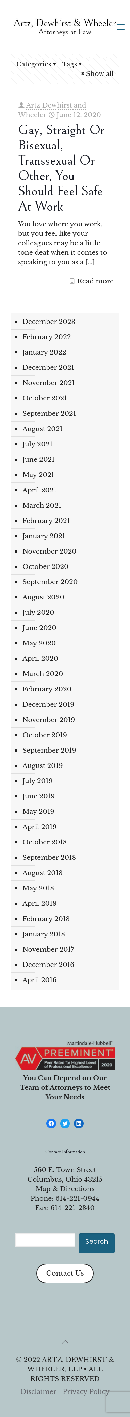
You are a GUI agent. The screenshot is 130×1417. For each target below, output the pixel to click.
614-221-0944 (77, 1198)
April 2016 (39, 980)
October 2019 (44, 735)
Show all (97, 74)
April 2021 (39, 490)
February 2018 (46, 919)
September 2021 (49, 413)
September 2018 (49, 857)
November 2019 (48, 720)
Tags (73, 64)
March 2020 (42, 674)
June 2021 (38, 459)
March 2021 (41, 505)
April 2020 (40, 658)
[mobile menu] (121, 27)
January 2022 (44, 352)
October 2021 (44, 398)
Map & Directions (65, 1189)
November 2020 (49, 551)
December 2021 (48, 368)
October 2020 (45, 567)
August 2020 (43, 597)
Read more (95, 281)
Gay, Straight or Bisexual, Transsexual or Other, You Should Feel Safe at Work (61, 168)
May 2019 (38, 811)
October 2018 (44, 842)
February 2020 (46, 689)
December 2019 (48, 704)
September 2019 (49, 750)
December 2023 (48, 322)
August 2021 (42, 429)
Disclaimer (38, 1392)
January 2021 (43, 536)
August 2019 (42, 766)
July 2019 (37, 781)
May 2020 (39, 643)
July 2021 (37, 444)
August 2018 (42, 873)
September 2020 (50, 582)
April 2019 (39, 827)
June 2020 (39, 628)
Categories (37, 64)
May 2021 (38, 475)
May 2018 (38, 888)
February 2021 (46, 521)
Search (96, 1241)
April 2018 (39, 903)
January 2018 (43, 934)
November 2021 (48, 383)
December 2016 (48, 965)
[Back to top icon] (65, 1342)
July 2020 (38, 612)
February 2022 (46, 337)
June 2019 (38, 796)
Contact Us (65, 1273)
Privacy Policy (86, 1392)
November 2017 (48, 949)
